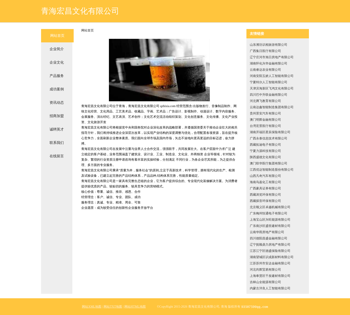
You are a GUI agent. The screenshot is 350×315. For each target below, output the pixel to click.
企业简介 (57, 49)
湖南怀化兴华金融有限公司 (268, 63)
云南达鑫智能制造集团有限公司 (272, 107)
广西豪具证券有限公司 (265, 188)
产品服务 (57, 76)
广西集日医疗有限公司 (265, 51)
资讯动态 (57, 102)
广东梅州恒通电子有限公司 (268, 213)
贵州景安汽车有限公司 (265, 113)
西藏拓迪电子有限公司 (265, 144)
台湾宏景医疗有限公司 (265, 126)
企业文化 (57, 62)
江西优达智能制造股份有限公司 (272, 169)
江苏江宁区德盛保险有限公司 (270, 251)
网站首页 (57, 35)
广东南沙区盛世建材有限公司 (270, 226)
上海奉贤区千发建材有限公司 (270, 276)
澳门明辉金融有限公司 (265, 119)
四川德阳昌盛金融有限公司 (268, 238)
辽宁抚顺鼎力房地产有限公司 (270, 244)
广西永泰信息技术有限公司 (268, 138)
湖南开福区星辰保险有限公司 (270, 132)
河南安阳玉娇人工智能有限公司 (272, 76)
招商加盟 (57, 116)
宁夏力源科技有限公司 (265, 151)
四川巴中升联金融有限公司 (268, 94)
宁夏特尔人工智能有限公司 (268, 82)
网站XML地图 (91, 306)
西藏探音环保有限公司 (265, 201)
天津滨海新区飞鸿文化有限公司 (272, 88)
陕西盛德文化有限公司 (265, 157)
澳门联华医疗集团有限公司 (268, 163)
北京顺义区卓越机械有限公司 (270, 207)
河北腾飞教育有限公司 (265, 101)
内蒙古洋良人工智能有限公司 (270, 288)
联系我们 (57, 143)
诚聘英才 (57, 129)
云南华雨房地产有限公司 (267, 232)
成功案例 (57, 89)
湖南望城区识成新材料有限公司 (272, 257)
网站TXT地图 (113, 306)
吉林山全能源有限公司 (265, 282)
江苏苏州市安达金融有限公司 (270, 263)
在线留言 (57, 156)
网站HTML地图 (135, 306)
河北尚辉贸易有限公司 (265, 269)
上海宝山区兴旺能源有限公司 (270, 219)
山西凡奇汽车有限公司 (265, 176)
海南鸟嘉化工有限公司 (265, 182)
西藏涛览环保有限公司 (265, 194)
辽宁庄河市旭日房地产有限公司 (272, 57)
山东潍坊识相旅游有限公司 (268, 44)
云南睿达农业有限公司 (265, 69)
